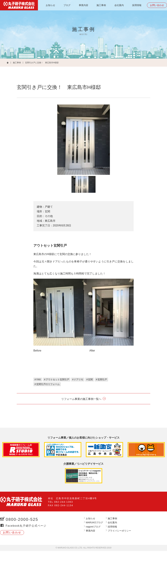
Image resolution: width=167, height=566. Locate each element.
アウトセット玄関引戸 (57, 379)
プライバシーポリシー (119, 530)
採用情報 (136, 5)
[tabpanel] (83, 139)
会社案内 (119, 5)
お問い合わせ (157, 5)
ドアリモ (78, 379)
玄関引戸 (102, 379)
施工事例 (101, 5)
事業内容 (83, 5)
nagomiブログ (93, 526)
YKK (38, 379)
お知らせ (50, 5)
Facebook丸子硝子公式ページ (26, 525)
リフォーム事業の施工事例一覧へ (81, 399)
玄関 (90, 379)
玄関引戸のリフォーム (48, 384)
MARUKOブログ (94, 522)
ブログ (66, 5)
